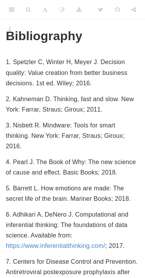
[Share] (134, 9)
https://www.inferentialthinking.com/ (55, 245)
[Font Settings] (45, 9)
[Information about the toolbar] (10, 29)
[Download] (79, 9)
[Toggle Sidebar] (11, 9)
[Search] (28, 9)
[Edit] (62, 9)
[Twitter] (100, 9)
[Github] (117, 9)
